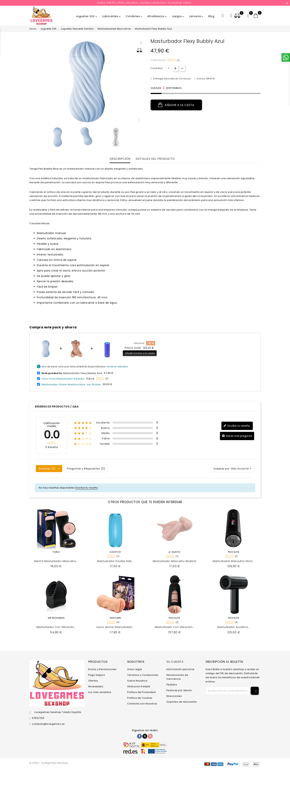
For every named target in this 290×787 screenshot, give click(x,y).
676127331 (38, 718)
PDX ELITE (234, 552)
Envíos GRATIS (205, 78)
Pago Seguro (96, 675)
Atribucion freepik (138, 686)
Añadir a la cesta (176, 105)
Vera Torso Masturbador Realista (63, 378)
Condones (134, 16)
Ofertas (93, 680)
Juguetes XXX (87, 16)
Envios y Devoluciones (102, 669)
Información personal (180, 669)
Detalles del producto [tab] (155, 159)
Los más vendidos (99, 692)
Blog (211, 16)
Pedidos (171, 684)
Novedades (95, 686)
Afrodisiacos (157, 16)
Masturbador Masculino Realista (174, 561)
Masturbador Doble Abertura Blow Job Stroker (71, 384)
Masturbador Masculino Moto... (234, 561)
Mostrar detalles (117, 366)
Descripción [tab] (120, 159)
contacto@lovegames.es (48, 724)
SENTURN (115, 618)
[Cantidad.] (168, 68)
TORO (56, 552)
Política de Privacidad (141, 692)
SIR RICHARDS (56, 618)
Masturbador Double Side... (115, 561)
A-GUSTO (174, 552)
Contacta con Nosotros (142, 703)
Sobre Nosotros (137, 680)
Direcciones (174, 696)
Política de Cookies (139, 698)
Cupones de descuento (181, 702)
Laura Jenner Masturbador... (115, 627)
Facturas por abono (179, 690)
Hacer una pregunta (237, 436)
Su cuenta (175, 662)
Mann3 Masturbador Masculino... (56, 561)
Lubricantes (111, 16)
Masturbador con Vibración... (56, 627)
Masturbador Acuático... (233, 627)
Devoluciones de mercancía (177, 677)
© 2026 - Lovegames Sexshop (48, 763)
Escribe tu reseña (236, 426)
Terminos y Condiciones (142, 675)
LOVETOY (115, 552)
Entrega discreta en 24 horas (172, 78)
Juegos (178, 16)
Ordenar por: (221, 468)
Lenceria (196, 16)
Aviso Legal (134, 669)
